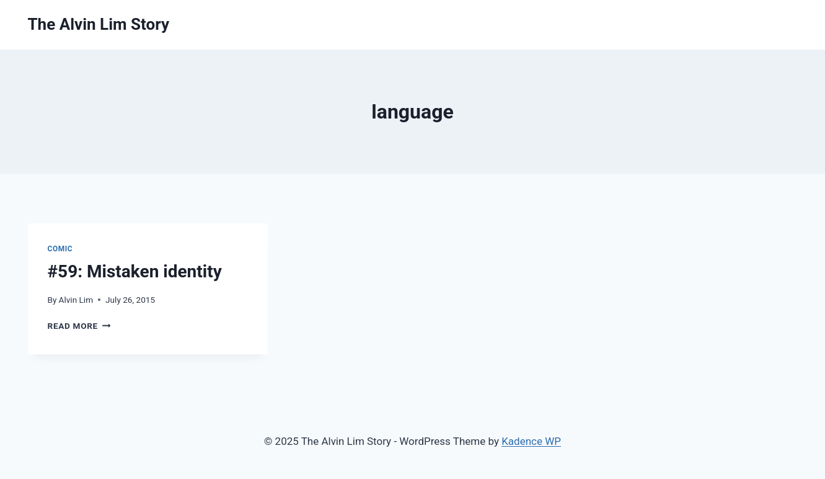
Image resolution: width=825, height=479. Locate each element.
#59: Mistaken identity (135, 271)
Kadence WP (531, 441)
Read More (79, 326)
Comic (60, 248)
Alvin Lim (76, 300)
